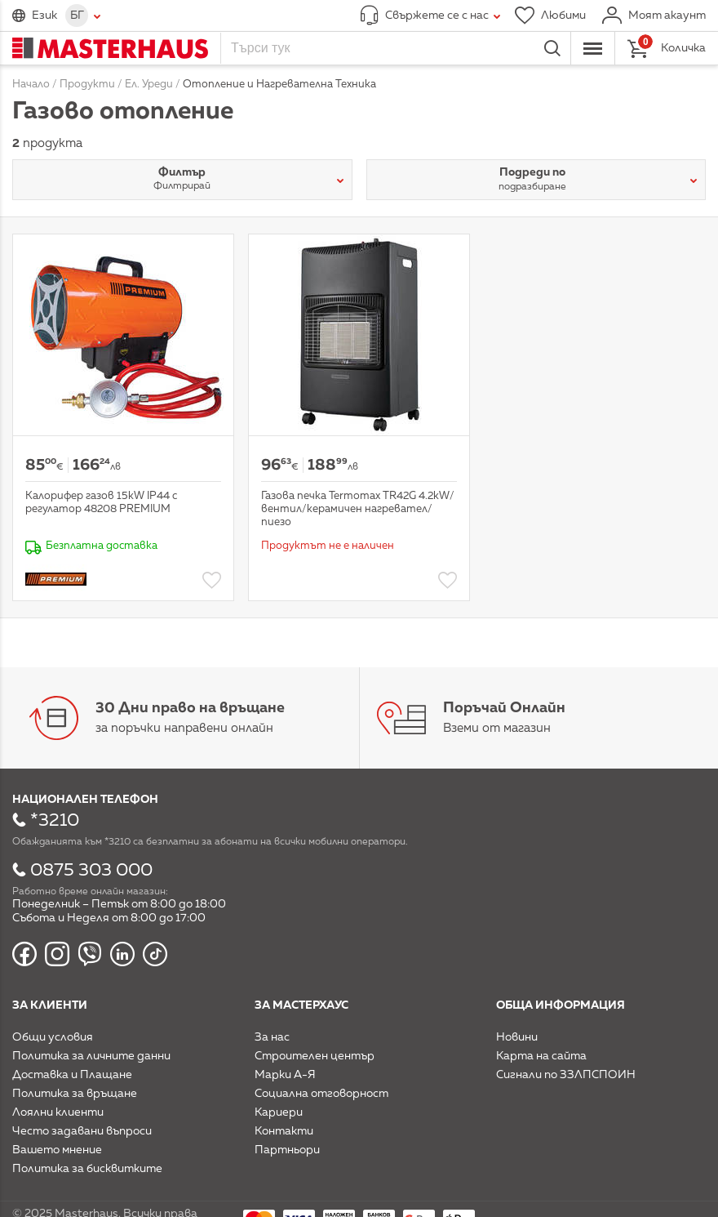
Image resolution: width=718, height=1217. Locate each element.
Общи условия (52, 1037)
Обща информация (560, 1005)
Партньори (287, 1150)
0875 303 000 (91, 871)
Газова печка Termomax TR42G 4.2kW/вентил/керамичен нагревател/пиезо (357, 509)
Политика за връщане (74, 1093)
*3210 (54, 821)
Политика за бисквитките (87, 1169)
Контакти (284, 1131)
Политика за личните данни (91, 1056)
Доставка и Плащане (72, 1075)
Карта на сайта (541, 1056)
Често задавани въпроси (82, 1131)
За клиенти (49, 1005)
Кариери (279, 1112)
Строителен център (315, 1056)
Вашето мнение (57, 1150)
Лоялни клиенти (58, 1112)
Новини (517, 1037)
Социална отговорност (321, 1093)
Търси (552, 48)
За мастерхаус (301, 1005)
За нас (272, 1037)
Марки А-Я (285, 1075)
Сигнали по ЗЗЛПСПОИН (566, 1075)
